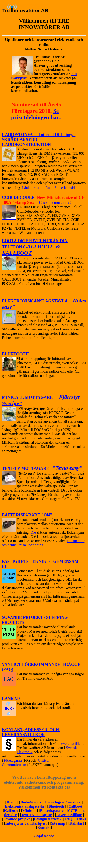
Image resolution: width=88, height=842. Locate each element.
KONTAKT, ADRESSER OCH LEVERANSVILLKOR (31, 732)
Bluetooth (56, 806)
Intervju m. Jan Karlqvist (26, 823)
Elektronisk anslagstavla (24, 806)
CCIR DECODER (18, 197)
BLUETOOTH (15, 354)
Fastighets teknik (47, 819)
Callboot (75, 806)
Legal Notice (44, 836)
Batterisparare (52, 811)
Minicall (29, 811)
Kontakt (44, 828)
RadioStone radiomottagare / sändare (50, 802)
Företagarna (13, 760)
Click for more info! (55, 203)
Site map (58, 823)
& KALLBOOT (31, 249)
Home (11, 802)
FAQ (69, 819)
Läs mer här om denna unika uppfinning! (43, 543)
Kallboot (11, 811)
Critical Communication (25, 762)
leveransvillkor (71, 743)
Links (81, 819)
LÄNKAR (11, 699)
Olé (33, 532)
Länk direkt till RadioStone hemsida (49, 188)
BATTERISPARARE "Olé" (27, 515)
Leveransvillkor (69, 815)
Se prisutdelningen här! (36, 114)
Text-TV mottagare (36, 815)
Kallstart (76, 823)
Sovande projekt (16, 819)
